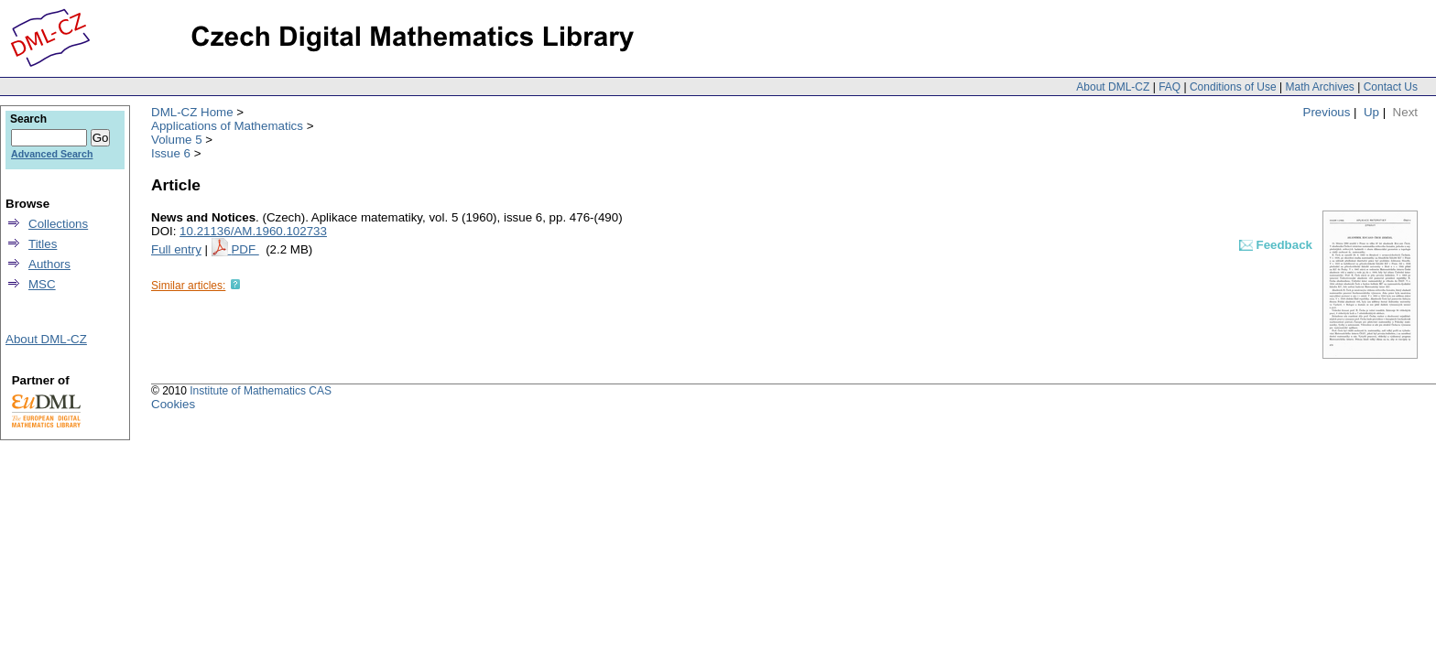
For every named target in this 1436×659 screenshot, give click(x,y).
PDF (244, 249)
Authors (49, 264)
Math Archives (1319, 87)
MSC (42, 284)
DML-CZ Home (192, 112)
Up (1371, 112)
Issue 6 (170, 153)
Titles (42, 244)
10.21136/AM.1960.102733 (253, 231)
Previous (1327, 112)
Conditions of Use (1233, 87)
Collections (58, 224)
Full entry (176, 249)
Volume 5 (176, 139)
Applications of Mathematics (227, 126)
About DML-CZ (1112, 87)
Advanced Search (51, 153)
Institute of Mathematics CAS (261, 390)
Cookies (173, 404)
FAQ (1169, 87)
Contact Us (1391, 87)
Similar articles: (188, 285)
